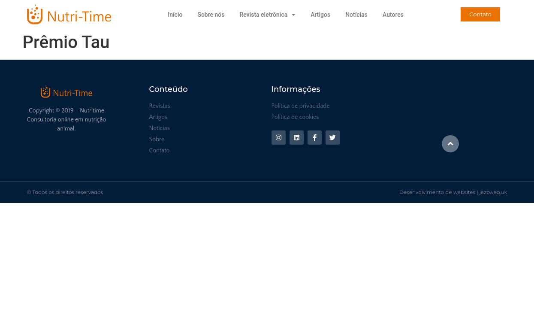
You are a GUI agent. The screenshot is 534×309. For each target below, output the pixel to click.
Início (175, 14)
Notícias (356, 14)
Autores (393, 14)
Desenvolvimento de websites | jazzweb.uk (453, 192)
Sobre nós (210, 14)
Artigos (320, 14)
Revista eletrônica (267, 14)
